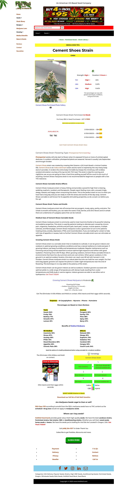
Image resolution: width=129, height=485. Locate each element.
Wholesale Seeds (48, 476)
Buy (89, 153)
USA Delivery (48, 474)
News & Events (21, 39)
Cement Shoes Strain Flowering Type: (52, 152)
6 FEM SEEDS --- (91, 133)
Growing (19, 32)
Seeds (19, 18)
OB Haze (78, 381)
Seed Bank (82, 476)
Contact (19, 47)
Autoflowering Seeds (90, 474)
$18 (101, 129)
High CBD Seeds (77, 474)
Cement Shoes (41, 165)
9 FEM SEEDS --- (91, 137)
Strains (67, 474)
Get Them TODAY (52, 274)
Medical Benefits (22, 35)
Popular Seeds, (59, 474)
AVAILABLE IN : (53, 131)
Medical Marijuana (78, 326)
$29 (100, 133)
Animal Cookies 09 (103, 367)
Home (18, 14)
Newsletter (20, 51)
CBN (76, 88)
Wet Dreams (83, 366)
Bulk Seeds (59, 476)
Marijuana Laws (21, 28)
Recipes (19, 25)
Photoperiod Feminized (78, 153)
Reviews (19, 44)
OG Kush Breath (102, 365)
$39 (101, 137)
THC (76, 80)
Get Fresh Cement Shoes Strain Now (73, 145)
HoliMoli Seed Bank (71, 476)
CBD (76, 84)
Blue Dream (79, 375)
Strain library (20, 21)
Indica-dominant (61, 167)
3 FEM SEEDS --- (92, 129)
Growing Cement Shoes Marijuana (67, 280)
